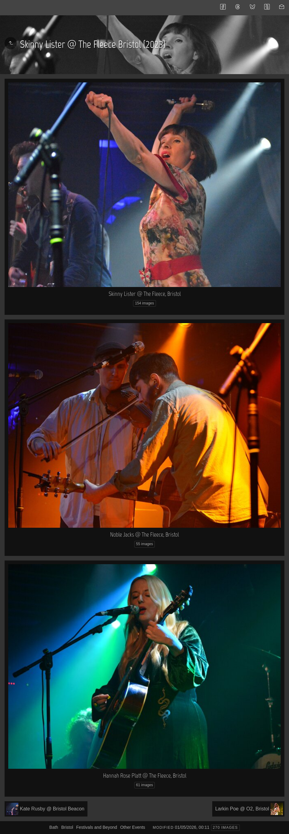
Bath (53, 827)
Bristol (67, 827)
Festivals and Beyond (96, 827)
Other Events (132, 827)
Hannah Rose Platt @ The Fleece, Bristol (144, 775)
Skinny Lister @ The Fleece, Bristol (145, 293)
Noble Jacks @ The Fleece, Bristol (144, 534)
